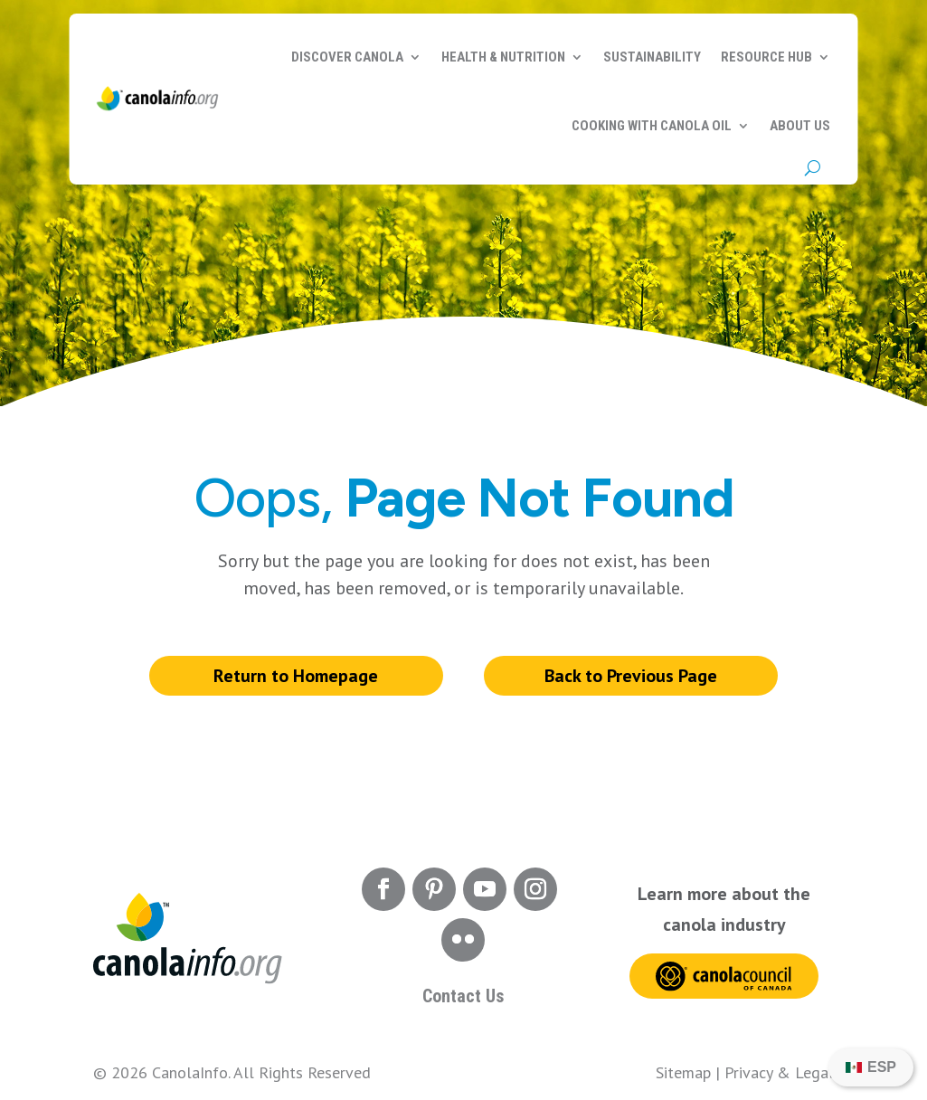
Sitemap (683, 1072)
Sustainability (652, 57)
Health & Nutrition (503, 57)
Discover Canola (347, 57)
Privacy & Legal (779, 1072)
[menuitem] (871, 1067)
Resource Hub (766, 57)
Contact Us (463, 996)
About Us (800, 126)
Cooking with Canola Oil (652, 126)
